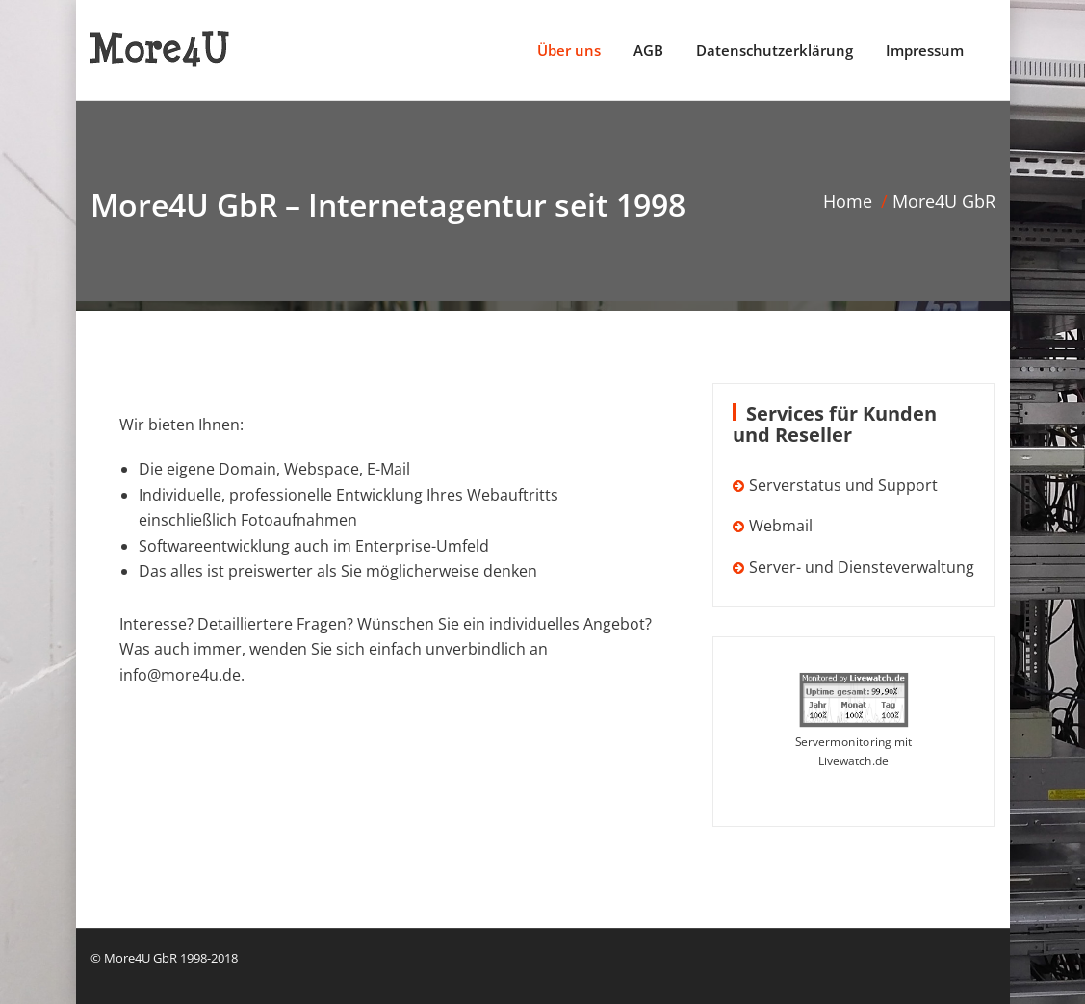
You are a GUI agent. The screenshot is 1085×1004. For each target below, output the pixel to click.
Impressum (925, 50)
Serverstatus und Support (843, 485)
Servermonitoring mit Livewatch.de (854, 751)
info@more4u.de (180, 674)
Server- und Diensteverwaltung (861, 567)
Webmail (781, 525)
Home (847, 201)
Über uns (569, 50)
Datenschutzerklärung (774, 50)
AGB (648, 50)
